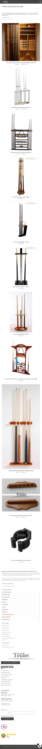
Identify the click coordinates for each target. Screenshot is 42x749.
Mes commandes (5, 627)
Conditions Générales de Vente (34, 746)
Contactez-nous (5, 645)
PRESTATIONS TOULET (5, 672)
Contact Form (4, 639)
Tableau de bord (5, 625)
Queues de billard (6, 617)
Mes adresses (5, 629)
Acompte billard (6, 594)
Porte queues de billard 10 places (21, 334)
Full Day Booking (5, 634)
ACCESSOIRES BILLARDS (6, 681)
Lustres (4, 607)
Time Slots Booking (6, 636)
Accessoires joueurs (6, 592)
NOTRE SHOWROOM (5, 676)
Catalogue (16, 746)
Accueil (12, 746)
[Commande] (21, 19)
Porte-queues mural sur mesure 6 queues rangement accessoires (21, 62)
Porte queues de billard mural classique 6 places (21, 515)
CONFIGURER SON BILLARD (6, 679)
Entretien (4, 602)
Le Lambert (20, 578)
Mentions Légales (25, 746)
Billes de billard (6, 597)
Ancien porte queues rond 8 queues (21, 197)
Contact (20, 746)
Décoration (4, 599)
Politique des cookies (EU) (6, 685)
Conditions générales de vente (8, 647)
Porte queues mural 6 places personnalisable (21, 152)
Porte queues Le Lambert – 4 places (21, 286)
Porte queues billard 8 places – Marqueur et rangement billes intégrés (21, 378)
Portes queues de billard (8, 614)
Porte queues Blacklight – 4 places (21, 241)
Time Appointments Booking (7, 638)
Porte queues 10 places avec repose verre (21, 107)
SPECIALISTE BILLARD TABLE (6, 674)
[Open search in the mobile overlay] (21, 586)
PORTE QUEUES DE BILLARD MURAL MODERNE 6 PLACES (21, 470)
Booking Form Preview (6, 632)
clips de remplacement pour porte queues (21, 560)
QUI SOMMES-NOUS (5, 670)
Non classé (4, 612)
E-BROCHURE (3, 678)
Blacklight (31, 578)
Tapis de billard (5, 619)
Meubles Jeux (5, 609)
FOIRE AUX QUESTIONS (5, 683)
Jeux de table (5, 604)
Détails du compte (5, 630)
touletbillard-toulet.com (6, 705)
